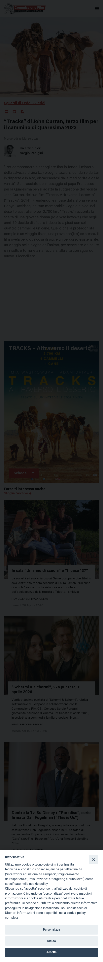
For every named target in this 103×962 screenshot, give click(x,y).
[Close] (93, 859)
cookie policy (76, 913)
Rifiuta (51, 941)
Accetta (52, 952)
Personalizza (51, 929)
